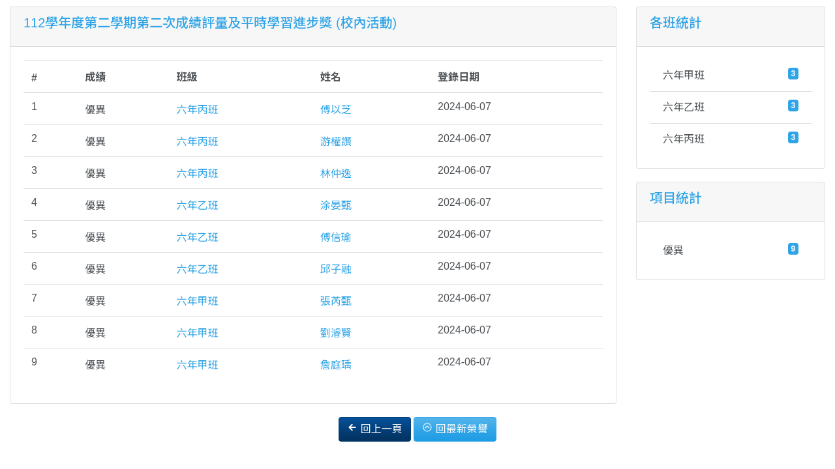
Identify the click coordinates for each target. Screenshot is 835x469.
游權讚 (336, 141)
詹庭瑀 (336, 365)
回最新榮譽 (454, 428)
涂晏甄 (336, 205)
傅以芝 (336, 109)
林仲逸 (336, 173)
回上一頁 (374, 428)
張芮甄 (336, 301)
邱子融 (336, 269)
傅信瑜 (336, 237)
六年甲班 (198, 301)
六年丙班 (198, 109)
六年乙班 (198, 205)
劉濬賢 (336, 333)
